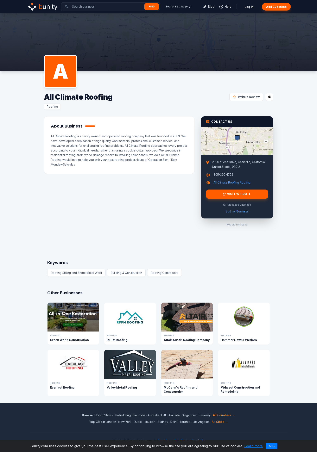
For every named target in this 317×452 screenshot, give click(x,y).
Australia (153, 415)
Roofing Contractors (164, 272)
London (111, 421)
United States (104, 415)
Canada (174, 415)
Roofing (52, 106)
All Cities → (220, 421)
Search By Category (178, 6)
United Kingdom (126, 415)
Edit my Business (237, 211)
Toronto (184, 421)
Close (271, 446)
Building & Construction (126, 272)
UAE (164, 415)
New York (125, 421)
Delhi (173, 421)
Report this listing (237, 224)
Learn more (253, 446)
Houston (149, 421)
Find (151, 6)
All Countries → (224, 415)
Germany (204, 415)
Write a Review (246, 97)
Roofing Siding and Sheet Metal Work (76, 272)
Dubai (138, 421)
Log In (249, 6)
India (142, 415)
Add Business (276, 6)
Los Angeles (201, 421)
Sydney (163, 421)
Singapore (189, 415)
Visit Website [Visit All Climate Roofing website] (237, 194)
